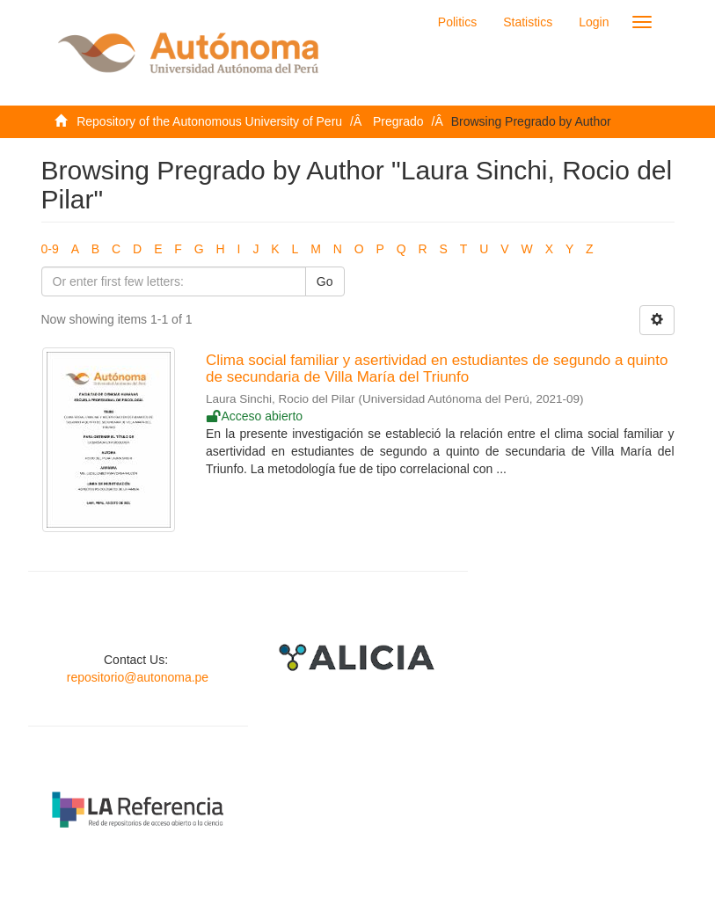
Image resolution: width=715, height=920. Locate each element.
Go (325, 281)
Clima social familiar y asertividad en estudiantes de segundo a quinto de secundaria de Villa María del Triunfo (437, 368)
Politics (457, 22)
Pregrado (398, 121)
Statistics (527, 22)
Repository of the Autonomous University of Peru (209, 121)
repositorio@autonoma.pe (137, 677)
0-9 (50, 249)
